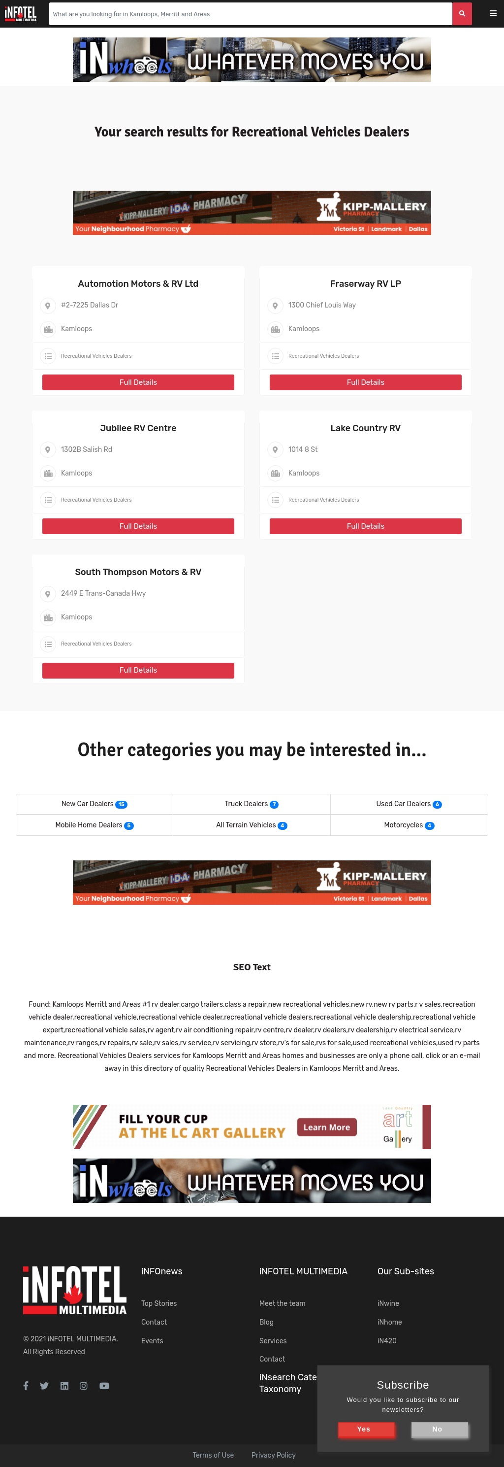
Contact (154, 1322)
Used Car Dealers (404, 804)
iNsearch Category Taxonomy (297, 1383)
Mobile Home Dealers (88, 825)
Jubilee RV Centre (138, 428)
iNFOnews (162, 1271)
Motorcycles (403, 825)
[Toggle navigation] (500, 14)
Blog (266, 1322)
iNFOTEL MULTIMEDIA (82, 1339)
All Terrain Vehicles (246, 825)
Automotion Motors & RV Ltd (138, 283)
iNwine (388, 1303)
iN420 (387, 1341)
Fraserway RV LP (365, 283)
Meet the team (282, 1303)
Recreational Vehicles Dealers (96, 356)
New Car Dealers (88, 804)
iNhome (390, 1322)
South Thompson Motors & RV (138, 572)
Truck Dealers (246, 804)
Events (152, 1341)
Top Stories (159, 1303)
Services (273, 1341)
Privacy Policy (274, 1455)
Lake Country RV (365, 428)
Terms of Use (213, 1455)
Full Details (138, 382)
